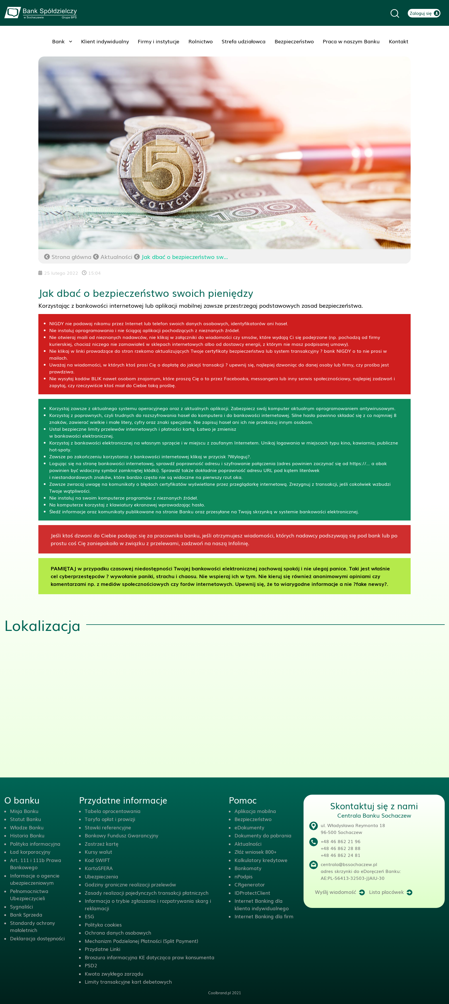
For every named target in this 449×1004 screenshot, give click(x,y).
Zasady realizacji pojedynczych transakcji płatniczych (146, 892)
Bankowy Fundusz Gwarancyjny (121, 835)
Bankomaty (248, 868)
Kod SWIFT (97, 859)
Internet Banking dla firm (264, 916)
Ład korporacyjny (30, 851)
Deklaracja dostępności (37, 938)
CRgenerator (250, 884)
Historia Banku (27, 835)
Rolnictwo (200, 41)
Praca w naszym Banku (351, 41)
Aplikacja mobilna (255, 810)
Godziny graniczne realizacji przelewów (130, 884)
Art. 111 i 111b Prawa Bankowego (35, 863)
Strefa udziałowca (243, 41)
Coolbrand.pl (219, 992)
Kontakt (398, 41)
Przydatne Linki (102, 948)
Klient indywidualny (105, 41)
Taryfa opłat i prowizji (110, 818)
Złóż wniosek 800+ (256, 851)
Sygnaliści (21, 906)
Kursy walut (98, 851)
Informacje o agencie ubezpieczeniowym (35, 879)
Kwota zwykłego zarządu (114, 973)
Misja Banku (24, 810)
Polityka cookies (103, 924)
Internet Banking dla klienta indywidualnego (262, 904)
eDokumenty (249, 827)
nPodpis (244, 876)
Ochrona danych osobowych (118, 932)
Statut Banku (25, 818)
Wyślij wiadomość (335, 891)
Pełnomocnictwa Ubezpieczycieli (29, 894)
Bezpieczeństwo (294, 41)
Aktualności (116, 256)
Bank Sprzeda (26, 914)
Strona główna (67, 256)
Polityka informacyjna (35, 843)
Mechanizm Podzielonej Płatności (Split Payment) (141, 940)
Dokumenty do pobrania (263, 835)
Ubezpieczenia (101, 876)
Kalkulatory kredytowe (261, 859)
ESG (89, 916)
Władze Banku (27, 827)
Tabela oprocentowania (113, 810)
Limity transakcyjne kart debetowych (128, 981)
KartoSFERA (99, 868)
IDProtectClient (252, 892)
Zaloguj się (421, 13)
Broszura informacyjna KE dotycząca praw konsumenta (149, 957)
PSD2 (91, 965)
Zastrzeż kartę (102, 843)
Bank (58, 41)
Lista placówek (386, 891)
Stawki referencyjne (108, 827)
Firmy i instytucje (158, 41)
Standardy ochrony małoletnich (32, 926)
